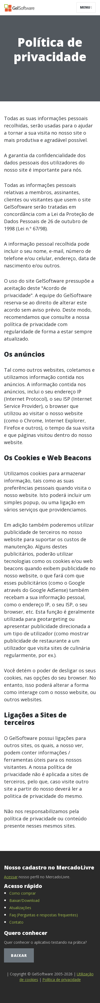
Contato (16, 922)
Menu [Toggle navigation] (86, 7)
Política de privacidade (61, 979)
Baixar (19, 955)
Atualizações (20, 907)
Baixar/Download (24, 900)
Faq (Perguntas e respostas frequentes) (43, 914)
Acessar (11, 876)
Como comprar (22, 893)
